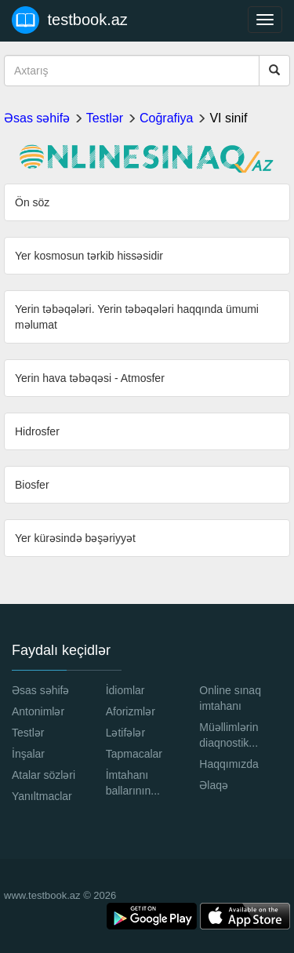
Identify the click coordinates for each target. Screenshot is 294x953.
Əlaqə (213, 785)
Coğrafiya (166, 118)
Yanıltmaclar (42, 796)
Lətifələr (125, 732)
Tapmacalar (134, 753)
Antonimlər (38, 711)
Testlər (104, 118)
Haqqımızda (228, 764)
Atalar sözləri (43, 775)
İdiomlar (125, 690)
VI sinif (228, 118)
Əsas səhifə (37, 118)
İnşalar (28, 753)
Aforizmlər (130, 711)
